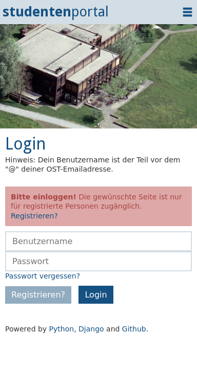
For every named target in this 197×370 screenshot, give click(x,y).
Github (134, 329)
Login (96, 295)
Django (91, 329)
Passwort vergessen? (42, 276)
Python (61, 329)
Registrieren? (34, 216)
